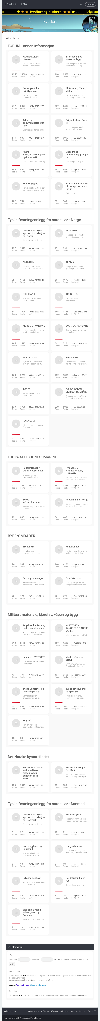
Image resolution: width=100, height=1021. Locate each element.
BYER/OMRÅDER (21, 536)
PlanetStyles (35, 1018)
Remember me (80, 959)
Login (11, 954)
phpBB (17, 1018)
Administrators (22, 985)
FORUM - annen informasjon (31, 46)
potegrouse (81, 995)
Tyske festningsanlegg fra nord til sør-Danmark (47, 804)
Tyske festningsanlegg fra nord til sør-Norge (44, 220)
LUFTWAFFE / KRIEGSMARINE (32, 457)
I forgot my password (63, 959)
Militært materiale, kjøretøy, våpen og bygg (43, 614)
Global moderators (38, 985)
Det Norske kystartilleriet (28, 757)
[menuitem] (23, 4)
